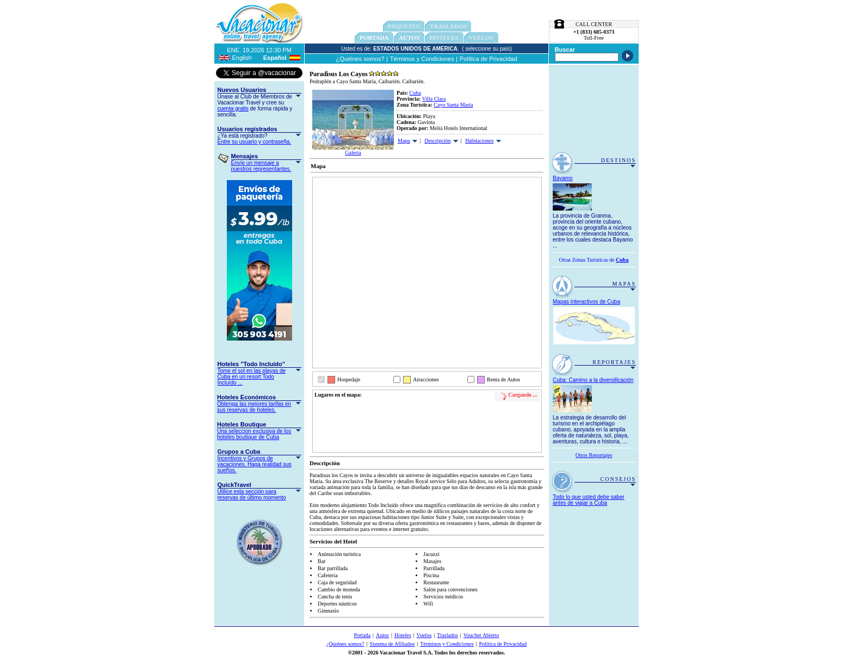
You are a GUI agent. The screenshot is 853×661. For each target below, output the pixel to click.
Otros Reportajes (594, 455)
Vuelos (424, 635)
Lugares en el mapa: (338, 395)
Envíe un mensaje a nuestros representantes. (261, 166)
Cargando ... (522, 395)
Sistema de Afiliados (392, 644)
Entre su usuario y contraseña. (255, 142)
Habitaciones (479, 141)
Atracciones (426, 379)
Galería (353, 153)
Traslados (447, 635)
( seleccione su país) (487, 49)
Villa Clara (434, 99)
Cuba (415, 93)
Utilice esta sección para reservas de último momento (252, 495)
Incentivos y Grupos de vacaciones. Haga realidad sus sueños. (255, 464)
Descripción (437, 141)
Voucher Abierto (481, 635)
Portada (374, 37)
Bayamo (563, 178)
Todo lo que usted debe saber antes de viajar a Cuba (589, 500)
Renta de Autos (503, 379)
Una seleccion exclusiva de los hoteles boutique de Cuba (254, 434)
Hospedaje (348, 379)
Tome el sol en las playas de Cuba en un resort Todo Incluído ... (252, 377)
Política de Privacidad (488, 58)
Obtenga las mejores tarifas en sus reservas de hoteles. (254, 407)
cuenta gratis (233, 109)
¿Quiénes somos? (360, 58)
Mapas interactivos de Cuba (586, 302)
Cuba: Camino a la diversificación (593, 380)
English (242, 57)
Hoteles (402, 635)
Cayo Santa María (453, 105)
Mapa (404, 141)
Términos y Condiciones (422, 58)
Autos (409, 37)
